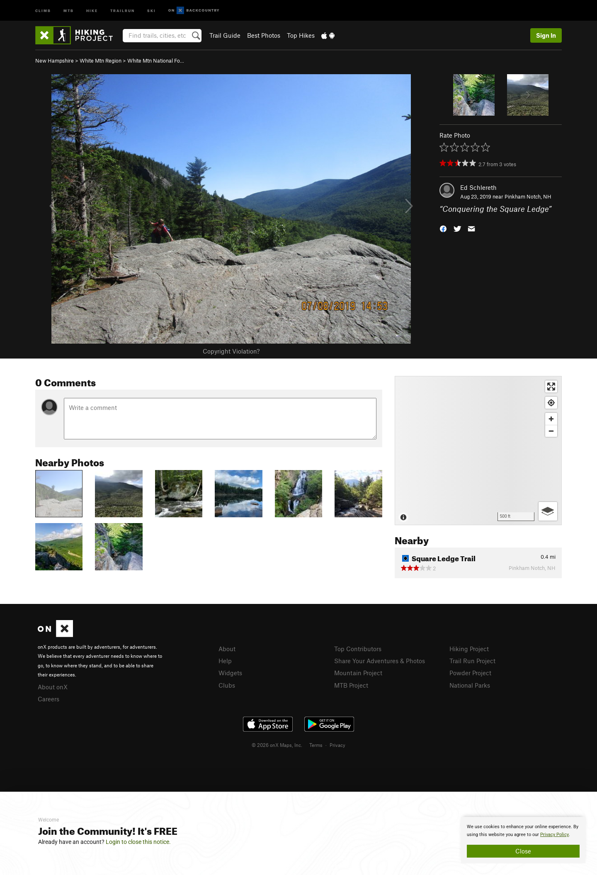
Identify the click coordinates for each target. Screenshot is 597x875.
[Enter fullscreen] (551, 387)
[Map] (478, 450)
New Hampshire (54, 60)
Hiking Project (469, 648)
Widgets (230, 672)
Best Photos (263, 35)
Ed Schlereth (478, 187)
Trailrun (122, 10)
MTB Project (351, 685)
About (226, 648)
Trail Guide (224, 35)
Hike (92, 10)
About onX (53, 687)
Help (225, 660)
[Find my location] (551, 403)
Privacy (337, 745)
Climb (43, 10)
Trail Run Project (472, 660)
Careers (48, 699)
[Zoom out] (551, 431)
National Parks (469, 685)
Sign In (546, 35)
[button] (443, 228)
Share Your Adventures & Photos (379, 660)
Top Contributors (357, 648)
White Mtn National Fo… (155, 60)
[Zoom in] (551, 419)
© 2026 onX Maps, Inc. (277, 745)
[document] (523, 840)
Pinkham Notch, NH (528, 196)
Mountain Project (358, 672)
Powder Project (470, 672)
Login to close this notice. (138, 842)
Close (523, 851)
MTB (68, 10)
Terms (316, 745)
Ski (151, 10)
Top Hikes (301, 35)
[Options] (548, 511)
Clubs (226, 685)
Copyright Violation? (231, 351)
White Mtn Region (100, 60)
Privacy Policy (554, 834)
